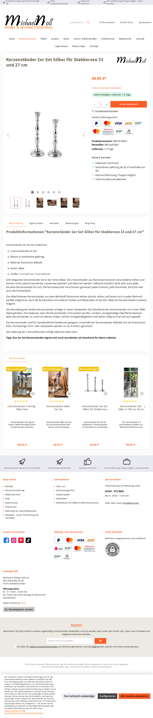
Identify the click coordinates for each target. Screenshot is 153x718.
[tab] (16, 226)
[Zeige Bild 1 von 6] (32, 195)
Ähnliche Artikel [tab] (17, 361)
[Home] (12, 42)
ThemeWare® (106, 666)
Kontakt (9, 486)
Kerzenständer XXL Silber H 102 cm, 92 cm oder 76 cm (131, 411)
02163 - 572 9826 (114, 491)
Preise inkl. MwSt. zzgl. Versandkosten (106, 91)
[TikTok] (28, 540)
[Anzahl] (100, 107)
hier (23, 603)
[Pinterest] (21, 540)
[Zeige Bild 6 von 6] (59, 195)
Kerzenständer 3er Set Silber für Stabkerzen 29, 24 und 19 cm (94, 411)
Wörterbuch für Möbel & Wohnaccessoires (77, 502)
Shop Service (9, 479)
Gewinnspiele (63, 494)
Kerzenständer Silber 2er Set (58, 411)
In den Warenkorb (129, 107)
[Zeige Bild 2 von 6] (38, 195)
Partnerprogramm (65, 490)
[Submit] (100, 641)
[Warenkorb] (144, 24)
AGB (7, 498)
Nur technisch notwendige (79, 696)
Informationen (61, 479)
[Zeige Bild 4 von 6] (48, 195)
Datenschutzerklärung (13, 710)
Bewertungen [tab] (72, 226)
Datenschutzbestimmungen (44, 646)
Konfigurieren (107, 696)
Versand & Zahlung (14, 490)
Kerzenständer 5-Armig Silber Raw (22, 411)
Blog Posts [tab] (90, 226)
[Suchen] (88, 24)
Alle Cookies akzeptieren (134, 696)
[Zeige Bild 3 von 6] (43, 195)
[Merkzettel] (107, 24)
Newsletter (61, 498)
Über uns (60, 486)
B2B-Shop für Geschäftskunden (21, 511)
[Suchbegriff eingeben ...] (77, 24)
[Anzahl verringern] (95, 107)
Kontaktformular (131, 503)
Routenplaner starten (19, 609)
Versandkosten (70, 664)
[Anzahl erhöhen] (106, 107)
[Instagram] (13, 540)
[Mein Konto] (126, 24)
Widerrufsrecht (12, 494)
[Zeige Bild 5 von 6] (54, 195)
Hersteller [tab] (54, 226)
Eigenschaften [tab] (36, 226)
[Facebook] (6, 540)
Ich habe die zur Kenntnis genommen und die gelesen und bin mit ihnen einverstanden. (78, 646)
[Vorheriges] (8, 139)
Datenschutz (11, 502)
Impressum (11, 506)
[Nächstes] (83, 139)
